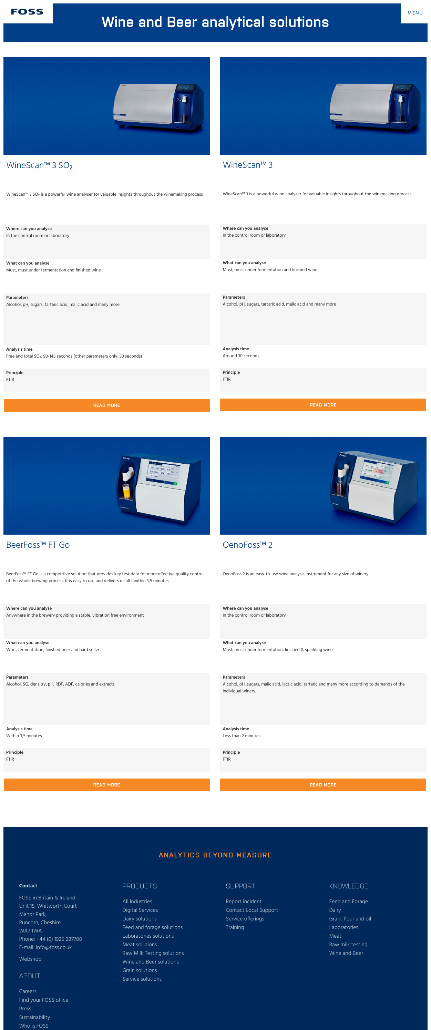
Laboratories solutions (148, 936)
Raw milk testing (348, 944)
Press (25, 1009)
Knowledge (348, 885)
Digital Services (140, 910)
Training (235, 927)
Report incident (244, 901)
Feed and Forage (348, 901)
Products (140, 885)
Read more (106, 405)
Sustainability (34, 1017)
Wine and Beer (346, 953)
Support (240, 885)
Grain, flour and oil (350, 919)
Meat (335, 936)
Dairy (335, 910)
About (30, 975)
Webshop (30, 959)
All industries (137, 901)
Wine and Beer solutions (151, 962)
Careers (28, 991)
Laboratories (343, 927)
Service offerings (245, 919)
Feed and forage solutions (153, 927)
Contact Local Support (252, 910)
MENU (415, 13)
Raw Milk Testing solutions (153, 953)
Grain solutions (140, 970)
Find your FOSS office (44, 1000)
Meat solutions (140, 944)
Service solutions (142, 979)
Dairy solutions (140, 919)
